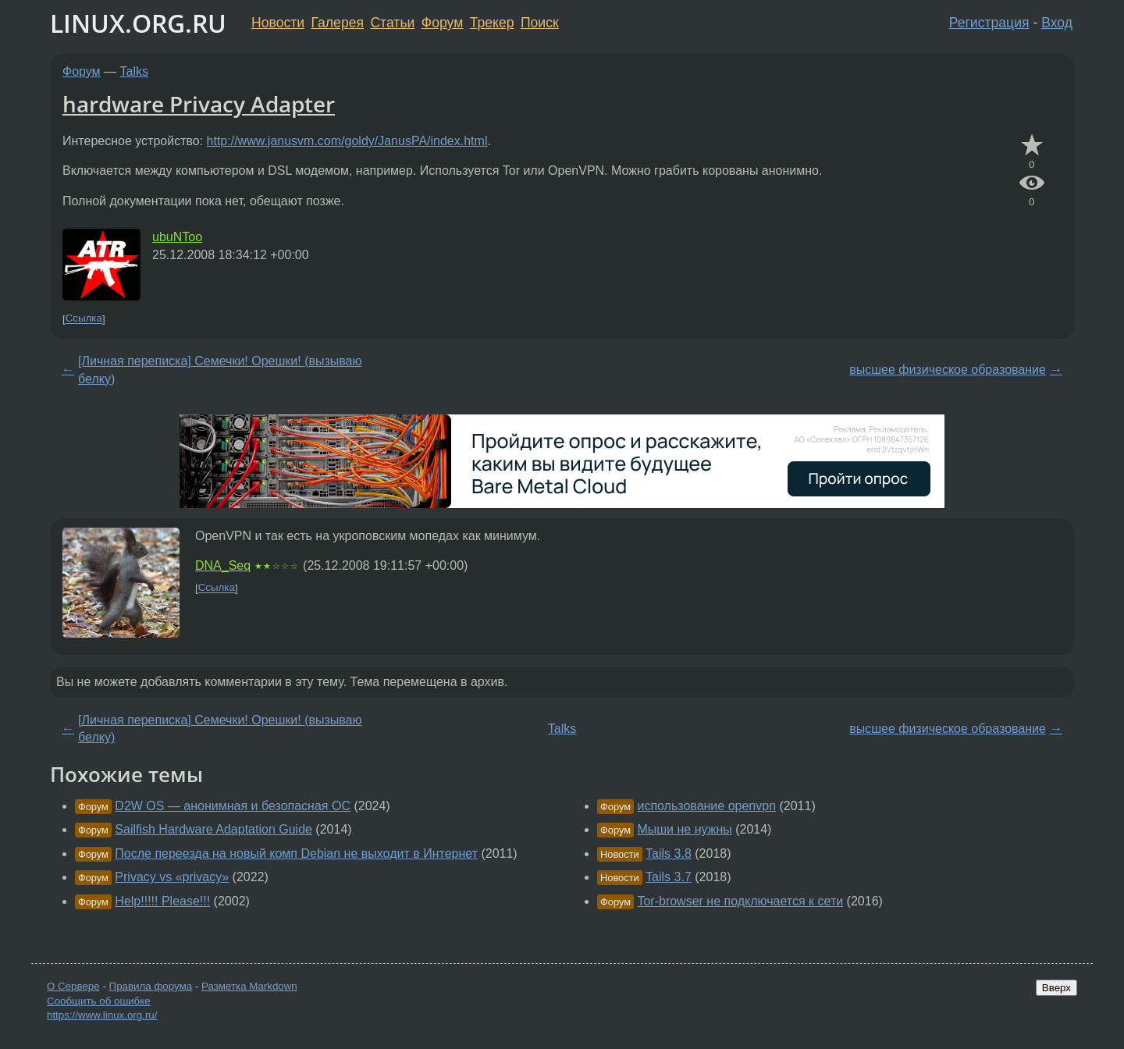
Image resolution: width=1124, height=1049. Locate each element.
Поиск (540, 22)
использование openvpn (706, 806)
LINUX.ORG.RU (138, 23)
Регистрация (989, 22)
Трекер (492, 22)
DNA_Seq (223, 565)
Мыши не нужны (684, 829)
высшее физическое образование (947, 369)
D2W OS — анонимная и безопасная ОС (232, 806)
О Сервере (73, 986)
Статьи (392, 22)
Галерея (337, 22)
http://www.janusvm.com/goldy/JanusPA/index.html (347, 141)
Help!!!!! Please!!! (162, 901)
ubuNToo (177, 237)
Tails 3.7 (669, 877)
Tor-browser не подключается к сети (740, 901)
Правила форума (151, 986)
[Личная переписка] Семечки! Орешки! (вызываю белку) (219, 369)
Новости (277, 22)
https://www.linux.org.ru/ (102, 1015)
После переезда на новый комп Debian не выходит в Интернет (296, 853)
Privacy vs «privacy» (172, 877)
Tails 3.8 (669, 853)
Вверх (1056, 988)
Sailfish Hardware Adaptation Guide (213, 829)
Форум (442, 22)
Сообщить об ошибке (99, 1001)
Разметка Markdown (249, 986)
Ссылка (84, 319)
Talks (134, 71)
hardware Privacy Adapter (198, 104)
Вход (1056, 22)
